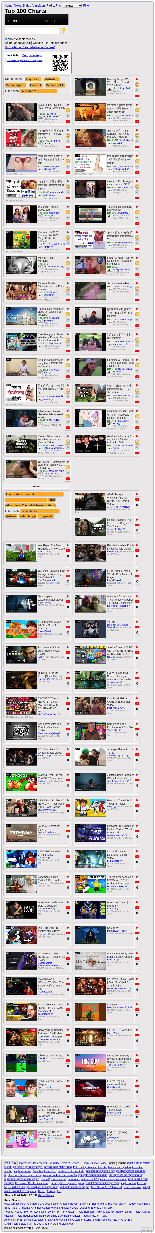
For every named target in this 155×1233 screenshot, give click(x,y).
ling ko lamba (128, 1183)
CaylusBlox (43, 631)
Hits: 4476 (43, 292)
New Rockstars (45, 580)
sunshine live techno (71, 1219)
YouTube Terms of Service (64, 1163)
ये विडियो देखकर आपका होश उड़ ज (102, 1183)
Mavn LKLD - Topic (116, 931)
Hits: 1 (116, 88)
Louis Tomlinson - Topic (118, 1007)
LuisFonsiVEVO (115, 708)
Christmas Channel (30, 1207)
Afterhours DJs (35, 1203)
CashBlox (42, 857)
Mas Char (54, 343)
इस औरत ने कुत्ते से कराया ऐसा (28, 1167)
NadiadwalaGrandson (117, 988)
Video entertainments (50, 115)
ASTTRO (111, 1138)
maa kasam (124, 286)
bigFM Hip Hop (108, 1203)
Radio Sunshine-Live (51, 1215)
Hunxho (42, 679)
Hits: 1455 (43, 445)
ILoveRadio (40, 1211)
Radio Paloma (124, 1211)
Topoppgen (43, 602)
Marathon (111, 908)
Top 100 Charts (40, 1223)
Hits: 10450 (112, 166)
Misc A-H (53, 420)
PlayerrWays (44, 991)
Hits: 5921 (43, 244)
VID (110, 88)
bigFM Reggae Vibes (131, 1203)
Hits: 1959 (43, 370)
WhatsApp (35, 55)
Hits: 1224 (112, 445)
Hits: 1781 (112, 369)
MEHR (36, 486)
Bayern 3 (85, 1203)
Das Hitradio (71, 1207)
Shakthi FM (51, 1219)
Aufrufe (52, 79)
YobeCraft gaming (51, 319)
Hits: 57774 (112, 115)
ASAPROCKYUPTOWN (119, 507)
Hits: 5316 (43, 264)
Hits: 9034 (43, 213)
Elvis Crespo (113, 1112)
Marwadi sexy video (119, 1167)
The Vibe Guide (114, 1065)
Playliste (33, 79)
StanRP (42, 1058)
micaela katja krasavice (113, 1179)
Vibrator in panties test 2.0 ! (83, 1179)
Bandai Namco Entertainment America (49, 964)
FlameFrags (113, 580)
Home (8, 5)
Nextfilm (42, 883)
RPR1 (18, 1219)
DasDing (85, 1207)
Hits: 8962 (112, 213)
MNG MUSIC (124, 395)
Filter (86, 5)
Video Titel (55, 85)
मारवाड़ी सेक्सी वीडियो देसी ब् (58, 1167)
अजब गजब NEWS (51, 142)
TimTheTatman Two (47, 714)
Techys (41, 781)
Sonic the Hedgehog (48, 733)
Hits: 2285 (112, 319)
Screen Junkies (114, 529)
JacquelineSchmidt (52, 266)
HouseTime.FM (23, 1211)
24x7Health (123, 319)
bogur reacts (44, 1014)
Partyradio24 (68, 1211)
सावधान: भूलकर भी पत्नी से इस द (23, 1179)
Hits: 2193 (112, 341)
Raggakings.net (90, 1215)
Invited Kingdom (46, 832)
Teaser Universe (46, 810)
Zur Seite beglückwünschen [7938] (25, 60)
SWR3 (87, 1219)
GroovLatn (112, 1087)
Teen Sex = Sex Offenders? (106, 1187)
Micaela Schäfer (50, 293)
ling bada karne (22, 1171)
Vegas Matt (112, 730)
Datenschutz (40, 1163)
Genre (36, 85)
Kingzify (124, 88)
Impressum (24, 1163)
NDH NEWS (125, 115)
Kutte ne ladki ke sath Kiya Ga (60, 1175)
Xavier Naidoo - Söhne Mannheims (53, 446)
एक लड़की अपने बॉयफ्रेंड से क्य (92, 1175)
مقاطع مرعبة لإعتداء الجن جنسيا (67, 1183)
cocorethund (124, 187)
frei (59, 1191)
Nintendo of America (48, 1039)
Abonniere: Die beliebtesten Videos (30, 505)
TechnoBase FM (21, 1223)
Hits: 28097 (43, 166)
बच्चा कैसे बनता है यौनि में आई (100, 1171)
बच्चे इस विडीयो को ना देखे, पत (74, 1187)
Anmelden (38, 5)
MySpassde (124, 213)
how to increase (132, 1187)
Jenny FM (53, 1211)
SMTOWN (112, 1033)
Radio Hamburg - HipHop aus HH (96, 1211)
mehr (33, 1191)
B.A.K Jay (43, 755)
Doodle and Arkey (116, 886)
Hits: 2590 (43, 318)
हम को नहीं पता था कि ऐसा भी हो (42, 1187)
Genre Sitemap (46, 1195)
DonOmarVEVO (45, 908)
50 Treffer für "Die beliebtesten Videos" (30, 47)
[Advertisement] (119, 15)
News (17, 5)
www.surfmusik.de (14, 1203)
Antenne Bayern (69, 1203)
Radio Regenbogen (27, 1215)
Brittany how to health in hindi (123, 167)
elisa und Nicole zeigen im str (24, 1175)
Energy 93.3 (98, 1207)
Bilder (26, 5)
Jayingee (42, 934)
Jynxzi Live (43, 1087)
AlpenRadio (52, 1203)
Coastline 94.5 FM (52, 1207)
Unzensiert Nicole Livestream (31, 1183)
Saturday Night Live (116, 755)
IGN (40, 657)
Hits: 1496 (112, 421)
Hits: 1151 (43, 471)
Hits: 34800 (43, 141)
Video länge (16, 85)
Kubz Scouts (44, 1119)
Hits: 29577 (112, 140)
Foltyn (110, 806)
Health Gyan (124, 242)
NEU (52, 499)
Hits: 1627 (112, 395)
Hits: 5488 (112, 242)
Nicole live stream (51, 214)
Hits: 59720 (43, 114)
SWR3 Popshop (102, 1219)
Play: (59, 5)
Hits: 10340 (43, 192)
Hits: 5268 (112, 267)
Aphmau (42, 1138)
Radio (50, 5)
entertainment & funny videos (123, 342)
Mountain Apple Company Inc (53, 472)
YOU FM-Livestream (62, 1223)
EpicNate (111, 959)
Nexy (110, 657)
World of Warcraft (115, 835)
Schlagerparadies (34, 1219)
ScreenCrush (113, 682)
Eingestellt (46, 516)
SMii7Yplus (43, 551)
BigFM (95, 1203)
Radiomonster (72, 1215)
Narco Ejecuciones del (53, 1179)
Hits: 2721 (112, 286)
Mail (24, 55)
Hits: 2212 (43, 343)
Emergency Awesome (117, 606)
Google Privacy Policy (93, 1163)
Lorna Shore (113, 861)
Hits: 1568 (43, 420)
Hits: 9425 (112, 187)
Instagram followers (51, 167)
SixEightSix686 (120, 269)
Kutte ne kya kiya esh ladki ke (90, 1167)
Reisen (51, 1191)
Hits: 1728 (43, 396)
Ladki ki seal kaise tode (71, 1171)
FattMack (112, 551)
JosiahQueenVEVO (116, 781)
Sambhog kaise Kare (44, 1171)
